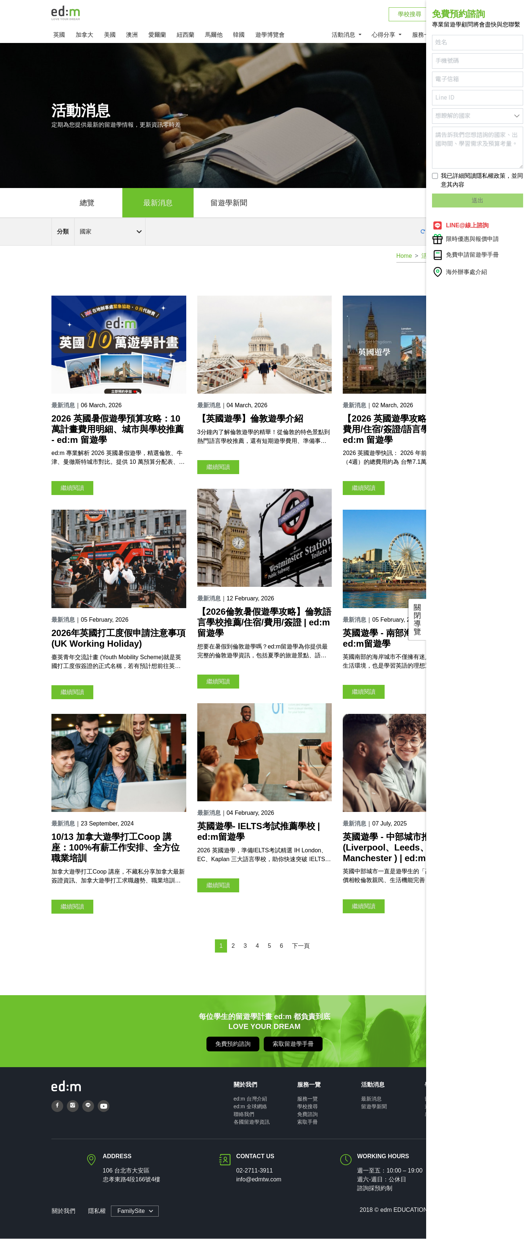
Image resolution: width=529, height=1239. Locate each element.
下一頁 (301, 946)
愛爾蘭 (157, 35)
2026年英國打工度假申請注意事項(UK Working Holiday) (118, 639)
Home (404, 256)
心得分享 (384, 35)
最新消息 (158, 203)
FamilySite (130, 1211)
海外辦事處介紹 (459, 272)
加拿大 (84, 35)
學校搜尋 (307, 1107)
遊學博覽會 (270, 35)
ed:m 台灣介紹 (250, 1099)
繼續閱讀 (72, 488)
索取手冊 (307, 1122)
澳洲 (132, 35)
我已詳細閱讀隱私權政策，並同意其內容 (482, 180)
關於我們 (63, 1211)
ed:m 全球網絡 (250, 1107)
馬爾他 (214, 35)
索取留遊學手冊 (293, 1044)
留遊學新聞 (228, 203)
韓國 (239, 35)
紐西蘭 (185, 35)
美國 (110, 35)
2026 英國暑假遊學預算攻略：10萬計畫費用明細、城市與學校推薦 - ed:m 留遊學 (117, 429)
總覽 (87, 203)
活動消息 (344, 35)
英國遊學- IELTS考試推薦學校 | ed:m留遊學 (258, 832)
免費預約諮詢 (233, 1044)
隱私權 (96, 1211)
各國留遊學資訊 (252, 1122)
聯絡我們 (244, 1114)
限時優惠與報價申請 (465, 239)
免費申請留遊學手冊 (465, 255)
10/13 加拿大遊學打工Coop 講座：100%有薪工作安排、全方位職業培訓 (115, 848)
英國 (59, 35)
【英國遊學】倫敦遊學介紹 (250, 419)
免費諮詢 (307, 1114)
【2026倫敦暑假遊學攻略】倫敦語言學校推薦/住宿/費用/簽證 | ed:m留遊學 (264, 623)
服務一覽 (307, 1099)
